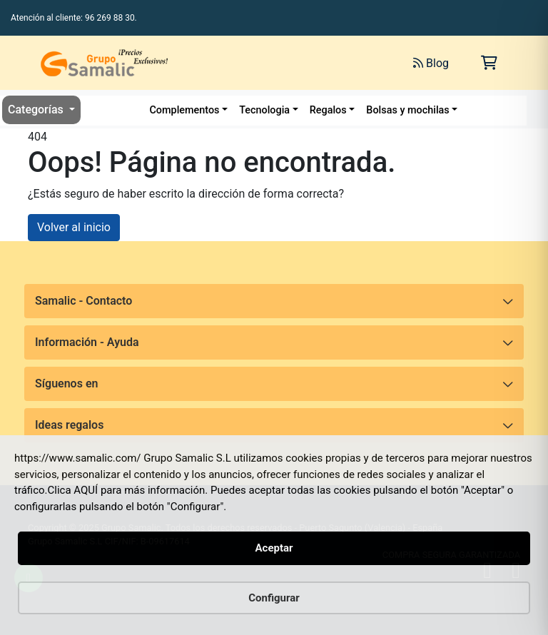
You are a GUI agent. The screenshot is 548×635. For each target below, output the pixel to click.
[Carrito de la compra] (489, 62)
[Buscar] (260, 62)
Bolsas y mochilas (407, 110)
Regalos (328, 110)
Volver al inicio (74, 227)
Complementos (184, 110)
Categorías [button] (37, 109)
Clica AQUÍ (73, 490)
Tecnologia (264, 110)
